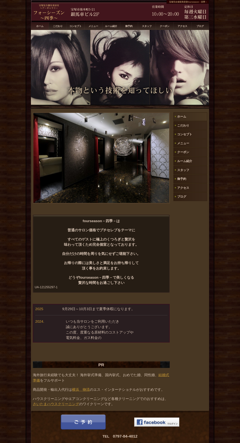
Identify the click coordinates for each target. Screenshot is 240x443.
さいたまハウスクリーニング (56, 404)
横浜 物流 (81, 390)
